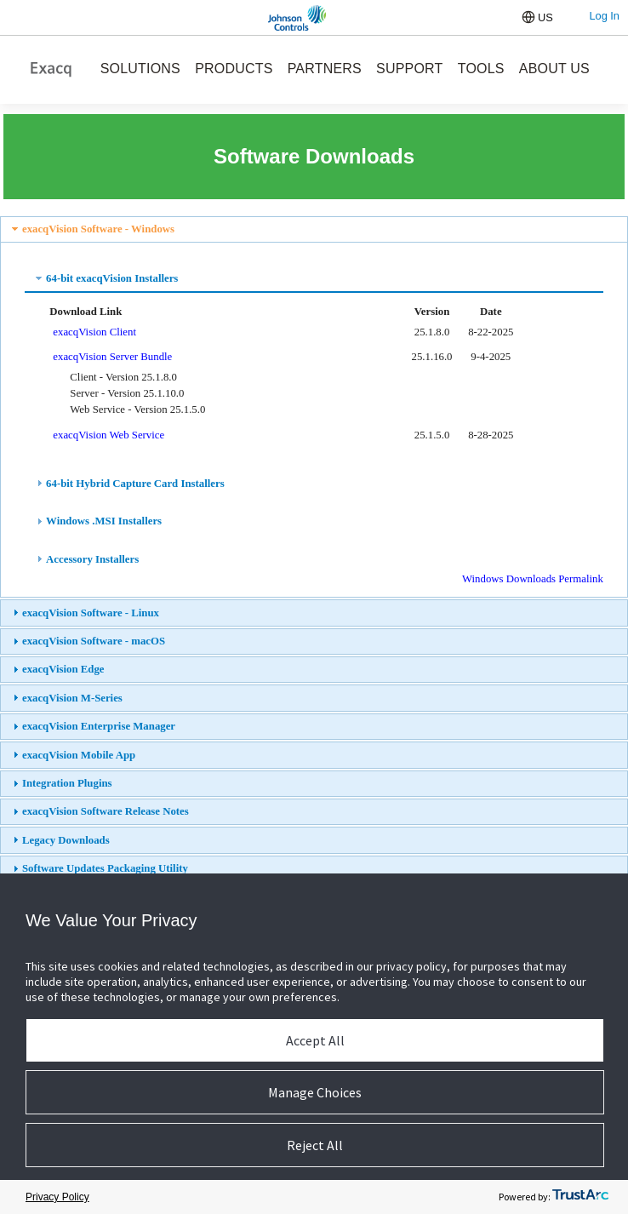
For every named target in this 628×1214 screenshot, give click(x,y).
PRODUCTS (233, 68)
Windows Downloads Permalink (532, 579)
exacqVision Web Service (108, 435)
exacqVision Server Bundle (112, 357)
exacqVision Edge (63, 669)
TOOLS (481, 68)
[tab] (314, 229)
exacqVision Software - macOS (93, 641)
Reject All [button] (315, 1145)
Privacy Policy (57, 1197)
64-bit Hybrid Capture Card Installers (135, 484)
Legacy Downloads (66, 840)
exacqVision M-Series (72, 698)
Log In (604, 15)
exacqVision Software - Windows (98, 229)
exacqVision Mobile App (78, 755)
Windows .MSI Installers (104, 521)
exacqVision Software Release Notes (105, 811)
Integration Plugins (67, 783)
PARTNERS (325, 68)
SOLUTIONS (140, 68)
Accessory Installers (92, 559)
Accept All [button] (315, 1040)
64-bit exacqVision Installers (112, 278)
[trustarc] (580, 1197)
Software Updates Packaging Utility (105, 868)
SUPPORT (409, 68)
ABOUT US (554, 68)
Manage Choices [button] (315, 1092)
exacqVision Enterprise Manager (98, 726)
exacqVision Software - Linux (90, 613)
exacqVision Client (94, 332)
